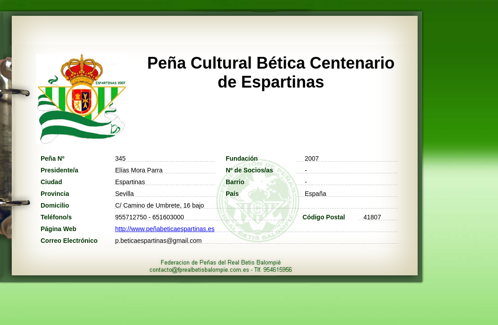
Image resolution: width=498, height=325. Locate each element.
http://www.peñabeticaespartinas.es (164, 228)
